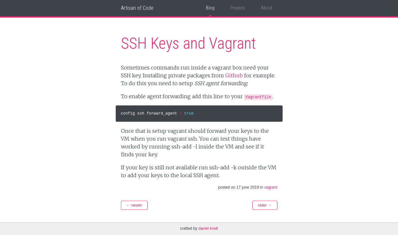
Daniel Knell (208, 228)
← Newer (134, 205)
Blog (210, 7)
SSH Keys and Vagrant (188, 43)
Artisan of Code (137, 8)
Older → (265, 205)
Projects (237, 7)
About (266, 7)
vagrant (270, 187)
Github (234, 75)
